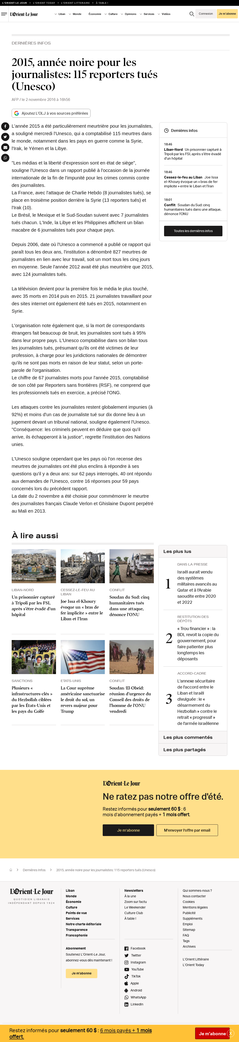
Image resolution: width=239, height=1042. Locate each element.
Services (149, 14)
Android (136, 990)
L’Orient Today (193, 965)
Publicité (189, 913)
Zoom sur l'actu (135, 902)
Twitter (136, 955)
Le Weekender (135, 907)
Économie (95, 14)
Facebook (138, 948)
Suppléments (192, 918)
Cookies (189, 902)
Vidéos (166, 14)
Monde (77, 14)
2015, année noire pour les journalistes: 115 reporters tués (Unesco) (105, 870)
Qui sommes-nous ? (197, 890)
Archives (189, 946)
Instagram (138, 962)
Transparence (77, 930)
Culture (113, 14)
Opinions (130, 14)
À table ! (102, 2)
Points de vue (76, 913)
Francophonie (77, 935)
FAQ (186, 935)
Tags (186, 941)
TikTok (136, 976)
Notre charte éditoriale (83, 924)
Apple (134, 983)
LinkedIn (137, 1004)
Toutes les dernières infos (193, 231)
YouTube (137, 969)
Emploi (188, 924)
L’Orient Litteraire (75, 2)
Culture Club (133, 913)
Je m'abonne (212, 1033)
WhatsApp (138, 997)
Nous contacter (194, 896)
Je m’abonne (227, 13)
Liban (62, 14)
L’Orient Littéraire (196, 959)
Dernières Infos (31, 43)
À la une (130, 896)
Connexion (206, 13)
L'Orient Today (44, 2)
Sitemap (189, 930)
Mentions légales (195, 907)
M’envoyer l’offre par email (187, 830)
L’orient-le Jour (14, 2)
